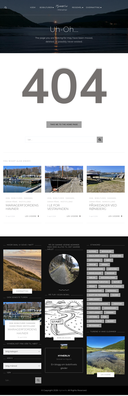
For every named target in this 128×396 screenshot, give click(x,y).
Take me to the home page (64, 124)
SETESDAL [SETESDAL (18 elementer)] (111, 291)
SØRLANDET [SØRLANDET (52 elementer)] (94, 300)
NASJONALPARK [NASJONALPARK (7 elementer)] (108, 278)
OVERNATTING (93, 7)
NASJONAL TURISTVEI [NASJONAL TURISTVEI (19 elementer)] (98, 283)
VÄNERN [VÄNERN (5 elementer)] (110, 313)
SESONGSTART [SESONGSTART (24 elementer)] (95, 291)
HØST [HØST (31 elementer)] (108, 261)
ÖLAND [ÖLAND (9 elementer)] (110, 322)
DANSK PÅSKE (11, 203)
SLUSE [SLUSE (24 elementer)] (115, 296)
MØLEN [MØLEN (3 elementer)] (92, 278)
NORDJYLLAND (108, 203)
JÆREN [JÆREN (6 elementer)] (104, 265)
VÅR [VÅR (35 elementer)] (105, 318)
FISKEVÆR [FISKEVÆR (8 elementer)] (116, 257)
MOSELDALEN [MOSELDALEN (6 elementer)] (95, 274)
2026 (8, 199)
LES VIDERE (32, 217)
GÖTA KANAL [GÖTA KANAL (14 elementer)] (94, 261)
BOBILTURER (46, 7)
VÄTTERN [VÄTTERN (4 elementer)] (93, 318)
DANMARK (28, 199)
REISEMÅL (77, 7)
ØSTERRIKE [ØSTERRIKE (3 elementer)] (94, 326)
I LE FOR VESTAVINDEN (57, 208)
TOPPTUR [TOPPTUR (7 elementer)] (118, 305)
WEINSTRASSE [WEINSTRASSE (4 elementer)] (95, 322)
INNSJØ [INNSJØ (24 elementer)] (92, 265)
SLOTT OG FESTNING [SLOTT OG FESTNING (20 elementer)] (98, 296)
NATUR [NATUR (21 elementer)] (117, 283)
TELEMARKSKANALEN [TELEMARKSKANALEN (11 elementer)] (98, 305)
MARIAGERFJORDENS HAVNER (22, 332)
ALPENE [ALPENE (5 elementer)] (92, 252)
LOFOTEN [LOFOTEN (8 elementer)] (113, 270)
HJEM (32, 7)
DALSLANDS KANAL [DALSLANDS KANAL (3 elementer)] (97, 257)
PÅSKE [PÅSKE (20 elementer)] (92, 287)
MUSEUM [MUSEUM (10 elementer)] (110, 274)
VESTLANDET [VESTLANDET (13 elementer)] (94, 313)
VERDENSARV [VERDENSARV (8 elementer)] (110, 309)
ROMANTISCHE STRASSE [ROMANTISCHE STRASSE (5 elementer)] (111, 287)
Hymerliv (62, 6)
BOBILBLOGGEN (64, 339)
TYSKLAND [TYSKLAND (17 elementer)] (93, 309)
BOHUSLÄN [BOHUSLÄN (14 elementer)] (106, 252)
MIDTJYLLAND (25, 203)
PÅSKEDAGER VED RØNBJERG (103, 208)
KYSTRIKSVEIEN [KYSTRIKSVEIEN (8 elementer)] (96, 270)
